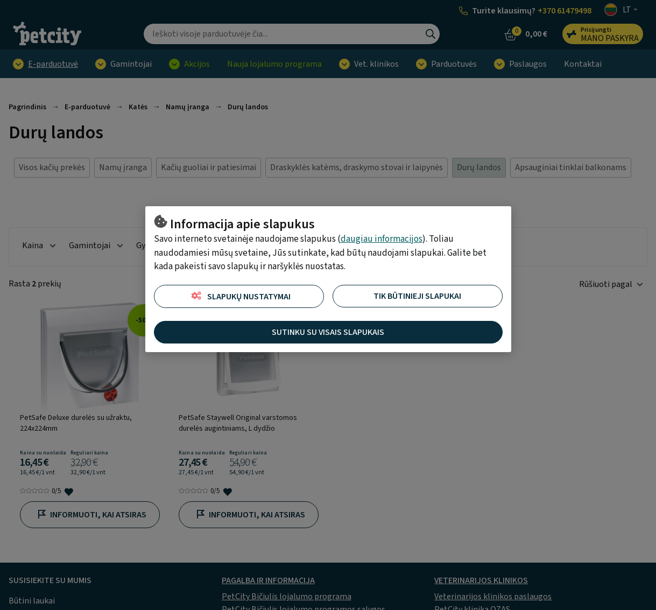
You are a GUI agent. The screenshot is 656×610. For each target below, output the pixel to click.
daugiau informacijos (381, 239)
